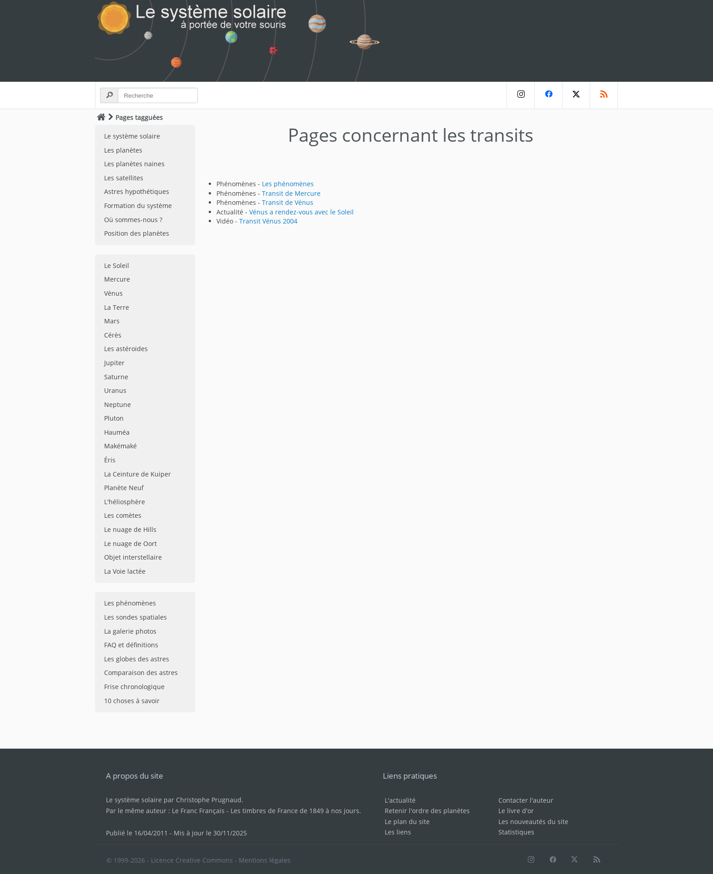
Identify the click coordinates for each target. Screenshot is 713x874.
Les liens (398, 832)
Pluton (114, 418)
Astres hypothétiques (136, 191)
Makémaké (120, 446)
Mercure (117, 279)
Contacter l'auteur (525, 800)
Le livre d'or (516, 810)
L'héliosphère (124, 501)
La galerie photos (130, 631)
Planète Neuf (124, 487)
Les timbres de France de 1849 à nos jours (295, 810)
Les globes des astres (136, 659)
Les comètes (122, 515)
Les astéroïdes (126, 348)
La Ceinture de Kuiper (137, 474)
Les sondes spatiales (135, 617)
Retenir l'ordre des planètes (427, 810)
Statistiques (516, 832)
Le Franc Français (198, 810)
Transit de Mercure (291, 193)
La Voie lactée (125, 571)
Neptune (117, 404)
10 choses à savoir (132, 700)
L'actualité (400, 800)
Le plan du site (407, 821)
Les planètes (123, 150)
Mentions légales (265, 860)
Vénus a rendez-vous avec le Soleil (301, 212)
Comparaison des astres (141, 672)
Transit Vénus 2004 (268, 221)
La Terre (116, 307)
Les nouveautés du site (533, 821)
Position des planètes (136, 233)
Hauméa (117, 432)
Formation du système (138, 205)
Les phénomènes (130, 603)
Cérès (112, 335)
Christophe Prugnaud (208, 799)
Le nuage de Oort (130, 543)
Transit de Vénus (287, 202)
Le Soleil (116, 265)
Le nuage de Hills (130, 529)
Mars (112, 321)
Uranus (115, 390)
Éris (109, 460)
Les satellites (123, 178)
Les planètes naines (134, 163)
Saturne (116, 376)
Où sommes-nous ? (133, 219)
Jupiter (114, 362)
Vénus (113, 293)
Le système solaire (132, 136)
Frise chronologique (134, 686)
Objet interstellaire (133, 557)
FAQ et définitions (131, 645)
